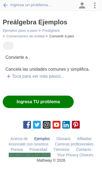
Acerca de (19, 138)
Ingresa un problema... (27, 5)
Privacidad (38, 149)
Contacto (83, 149)
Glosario (63, 138)
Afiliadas (84, 138)
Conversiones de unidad (26, 36)
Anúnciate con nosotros (28, 144)
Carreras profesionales (74, 144)
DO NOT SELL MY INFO (30, 155)
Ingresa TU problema (38, 101)
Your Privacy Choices (75, 155)
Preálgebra (51, 30)
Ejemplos (42, 138)
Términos (61, 149)
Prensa (17, 149)
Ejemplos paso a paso (20, 30)
